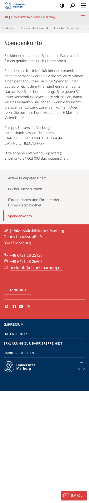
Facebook (14, 306)
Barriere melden (19, 353)
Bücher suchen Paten (25, 188)
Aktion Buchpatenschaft (27, 178)
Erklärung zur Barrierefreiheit (33, 343)
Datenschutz (15, 334)
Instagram (28, 306)
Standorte (17, 290)
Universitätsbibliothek (34, 28)
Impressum (14, 324)
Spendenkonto (20, 216)
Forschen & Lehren (66, 28)
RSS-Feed (6, 306)
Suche (71, 6)
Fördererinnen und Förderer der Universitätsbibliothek (33, 202)
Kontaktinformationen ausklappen (81, 366)
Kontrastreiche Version (61, 6)
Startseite (8, 28)
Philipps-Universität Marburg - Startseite (16, 5)
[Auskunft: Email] (74, 496)
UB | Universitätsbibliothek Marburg (82, 17)
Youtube (20, 306)
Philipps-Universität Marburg (23, 370)
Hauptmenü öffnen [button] (82, 5)
